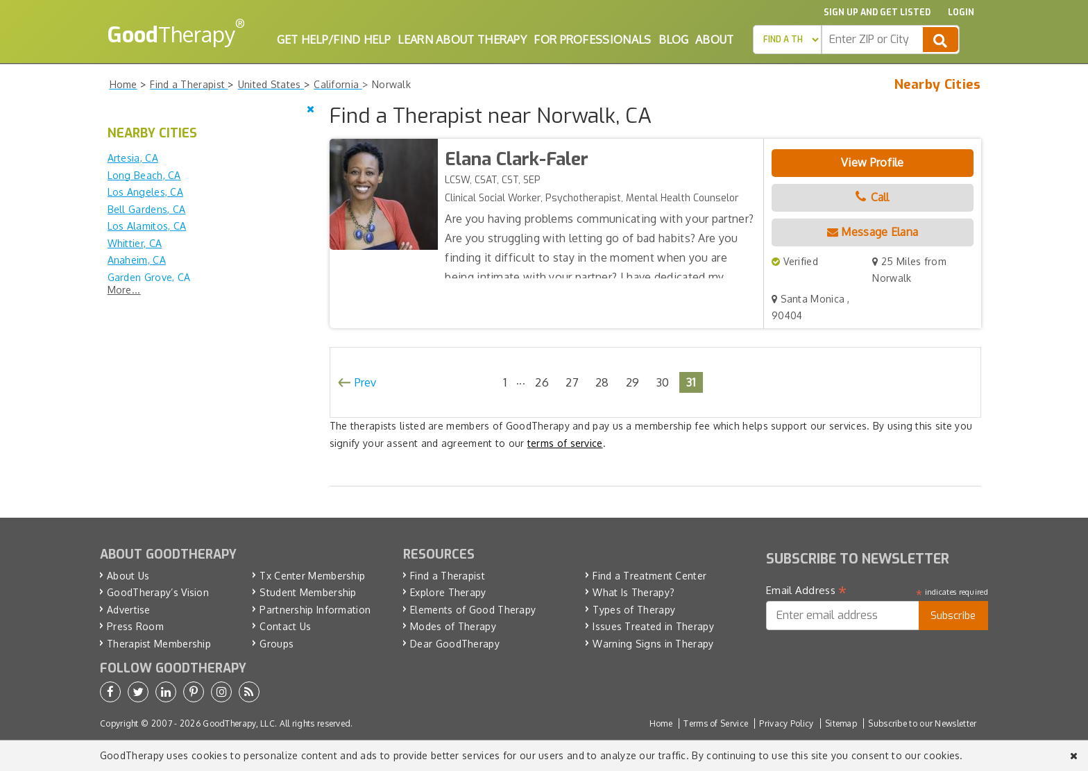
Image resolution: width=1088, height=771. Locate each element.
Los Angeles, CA (146, 192)
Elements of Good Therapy (473, 610)
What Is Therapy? (633, 592)
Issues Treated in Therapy (653, 626)
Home (660, 723)
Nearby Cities (937, 84)
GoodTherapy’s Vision (158, 592)
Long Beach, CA (144, 175)
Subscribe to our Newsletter (922, 723)
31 (691, 382)
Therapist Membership (159, 644)
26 (542, 382)
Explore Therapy (448, 592)
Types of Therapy (634, 610)
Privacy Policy (786, 723)
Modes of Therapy (453, 626)
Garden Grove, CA (149, 277)
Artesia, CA (133, 158)
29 (633, 382)
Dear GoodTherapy (455, 644)
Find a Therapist (447, 576)
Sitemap (841, 723)
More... (124, 290)
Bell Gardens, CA (147, 209)
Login (961, 12)
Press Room (135, 626)
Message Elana (873, 232)
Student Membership (308, 592)
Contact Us (285, 626)
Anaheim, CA (137, 260)
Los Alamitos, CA (147, 226)
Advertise (129, 610)
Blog (673, 39)
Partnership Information (315, 610)
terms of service (565, 443)
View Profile (872, 162)
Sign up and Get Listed (877, 12)
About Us (128, 576)
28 (602, 382)
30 (663, 382)
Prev (366, 382)
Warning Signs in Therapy (653, 644)
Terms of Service (715, 723)
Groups (277, 644)
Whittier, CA (135, 243)
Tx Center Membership (312, 576)
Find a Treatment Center (649, 576)
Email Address (806, 591)
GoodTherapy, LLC (239, 723)
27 (572, 382)
